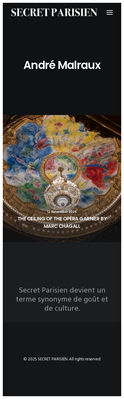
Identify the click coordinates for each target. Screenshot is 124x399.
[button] (62, 178)
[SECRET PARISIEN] (54, 12)
